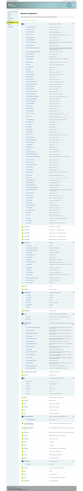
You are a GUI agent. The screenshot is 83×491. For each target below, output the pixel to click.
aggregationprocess (31, 37)
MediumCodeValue (31, 341)
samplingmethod (31, 182)
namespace (30, 126)
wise (25, 477)
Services (9, 24)
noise (25, 457)
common (26, 289)
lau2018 (26, 448)
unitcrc (29, 393)
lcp (25, 451)
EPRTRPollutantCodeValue (33, 333)
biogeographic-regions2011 (33, 250)
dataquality (30, 252)
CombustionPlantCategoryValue (33, 327)
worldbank (26, 480)
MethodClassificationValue (32, 343)
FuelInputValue (30, 336)
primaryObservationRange (32, 154)
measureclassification (32, 93)
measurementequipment (32, 98)
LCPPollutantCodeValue (32, 338)
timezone (29, 218)
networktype (30, 129)
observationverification (32, 139)
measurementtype (31, 103)
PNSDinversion (30, 147)
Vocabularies (10, 22)
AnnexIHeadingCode (31, 419)
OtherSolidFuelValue (31, 354)
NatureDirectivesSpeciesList (33, 277)
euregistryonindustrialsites (30, 371)
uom (25, 474)
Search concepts (34, 20)
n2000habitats (30, 267)
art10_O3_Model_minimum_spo (33, 47)
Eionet (13, 9)
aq (24, 23)
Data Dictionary (17, 9)
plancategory (30, 144)
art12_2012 (26, 226)
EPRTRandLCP (27, 323)
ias (25, 410)
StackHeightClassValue (32, 360)
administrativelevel (31, 31)
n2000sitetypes (30, 272)
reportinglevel (30, 167)
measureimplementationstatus (33, 96)
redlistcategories (31, 280)
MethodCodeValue (31, 346)
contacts (29, 295)
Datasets (9, 13)
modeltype (29, 124)
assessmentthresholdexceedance (34, 51)
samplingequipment (31, 180)
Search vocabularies (25, 20)
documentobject (31, 76)
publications (27, 461)
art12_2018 (26, 229)
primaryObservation (31, 151)
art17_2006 (26, 233)
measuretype (30, 105)
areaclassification (31, 45)
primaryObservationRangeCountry (34, 156)
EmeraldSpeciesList (31, 254)
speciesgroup (30, 282)
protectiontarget (31, 162)
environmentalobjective (32, 81)
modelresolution (31, 121)
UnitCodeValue (30, 362)
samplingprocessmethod (32, 189)
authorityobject (30, 58)
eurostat (26, 375)
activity (29, 316)
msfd (25, 454)
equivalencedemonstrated (32, 84)
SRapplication (30, 202)
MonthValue (30, 349)
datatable (29, 69)
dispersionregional (31, 74)
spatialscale (30, 200)
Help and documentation (12, 11)
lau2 (25, 445)
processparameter (31, 159)
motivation (30, 259)
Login (65, 0)
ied (25, 413)
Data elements (11, 18)
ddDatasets (30, 297)
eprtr (25, 313)
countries (29, 464)
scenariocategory (31, 192)
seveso (26, 467)
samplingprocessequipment (33, 187)
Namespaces (10, 26)
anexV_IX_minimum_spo (32, 42)
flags (28, 383)
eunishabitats (30, 257)
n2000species (30, 274)
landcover (26, 438)
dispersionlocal (30, 71)
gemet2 (26, 400)
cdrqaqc (29, 64)
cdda (25, 286)
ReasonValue (30, 357)
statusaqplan (30, 207)
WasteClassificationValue (32, 365)
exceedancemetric (31, 86)
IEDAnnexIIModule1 (28, 416)
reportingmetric (30, 169)
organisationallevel (31, 142)
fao (25, 378)
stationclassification (31, 205)
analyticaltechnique (31, 39)
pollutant (29, 149)
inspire (25, 435)
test (25, 471)
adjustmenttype (30, 29)
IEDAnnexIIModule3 (28, 423)
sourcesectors (30, 195)
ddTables (29, 300)
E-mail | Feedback (11, 487)
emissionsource (31, 79)
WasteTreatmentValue (32, 368)
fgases (25, 397)
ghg (25, 403)
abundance (30, 245)
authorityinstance (31, 56)
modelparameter (31, 119)
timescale (29, 212)
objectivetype (30, 131)
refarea (29, 388)
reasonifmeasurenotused (32, 164)
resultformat (30, 175)
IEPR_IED (26, 432)
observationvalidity (31, 137)
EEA (13, 0)
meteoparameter (31, 108)
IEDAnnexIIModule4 (28, 427)
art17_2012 (26, 236)
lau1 (25, 441)
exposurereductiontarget (32, 91)
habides (26, 406)
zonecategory (30, 220)
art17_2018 (26, 239)
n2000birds (30, 264)
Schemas (10, 20)
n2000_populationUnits (32, 261)
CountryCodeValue (31, 330)
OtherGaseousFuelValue (32, 351)
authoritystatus (30, 62)
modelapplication (31, 110)
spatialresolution (31, 197)
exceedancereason (31, 88)
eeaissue (29, 302)
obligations (30, 304)
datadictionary (27, 292)
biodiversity (27, 242)
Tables (9, 15)
